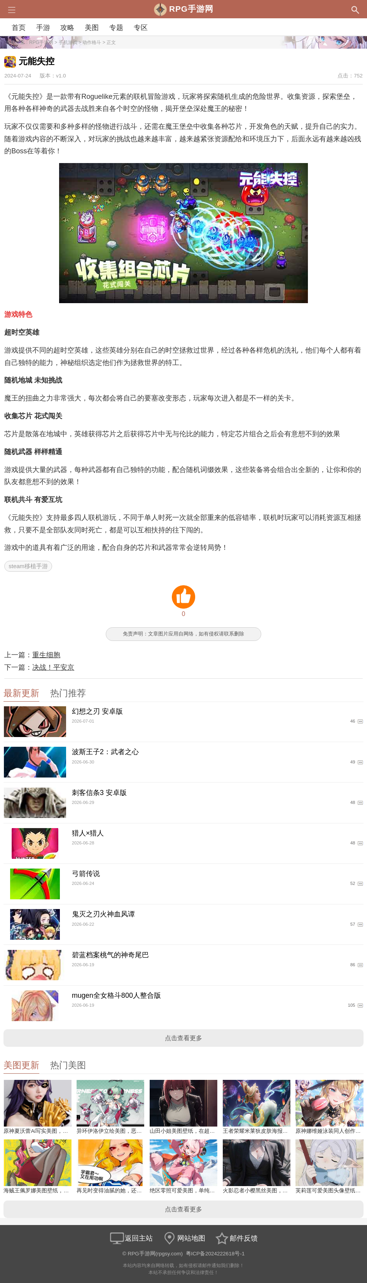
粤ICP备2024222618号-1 (215, 1254)
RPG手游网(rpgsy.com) (155, 1254)
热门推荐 (68, 693)
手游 (43, 28)
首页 (19, 28)
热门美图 (68, 1065)
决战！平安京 (53, 667)
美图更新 (21, 1065)
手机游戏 (68, 42)
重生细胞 (46, 655)
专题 (116, 28)
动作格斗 (91, 42)
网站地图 (183, 1238)
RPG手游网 (41, 42)
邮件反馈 (236, 1238)
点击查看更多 (183, 1038)
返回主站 (131, 1238)
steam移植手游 (28, 566)
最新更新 (21, 693)
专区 (141, 28)
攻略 (67, 28)
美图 (92, 28)
